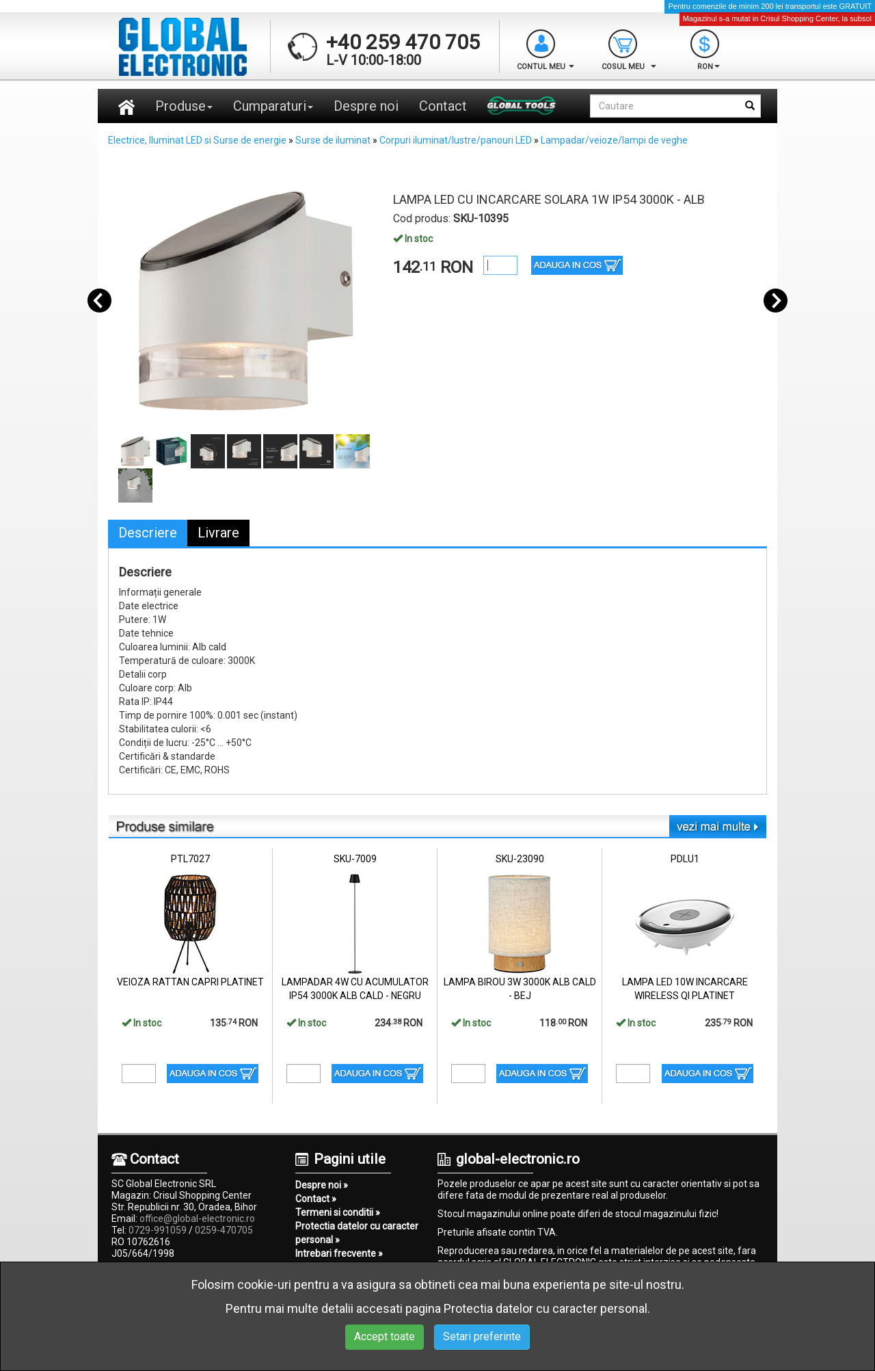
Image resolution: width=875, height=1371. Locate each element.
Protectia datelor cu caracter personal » (356, 1233)
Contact (443, 106)
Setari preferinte (482, 1336)
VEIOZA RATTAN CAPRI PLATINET (190, 981)
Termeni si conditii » (337, 1212)
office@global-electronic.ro (197, 1218)
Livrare (218, 532)
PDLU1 (685, 858)
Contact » (315, 1198)
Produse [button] (184, 106)
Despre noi (366, 106)
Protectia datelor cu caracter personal (545, 1308)
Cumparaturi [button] (273, 106)
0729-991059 (158, 1230)
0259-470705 (224, 1230)
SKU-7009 (355, 858)
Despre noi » (321, 1185)
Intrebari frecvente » (339, 1253)
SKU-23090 (520, 858)
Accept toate (384, 1336)
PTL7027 (190, 858)
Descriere (147, 532)
